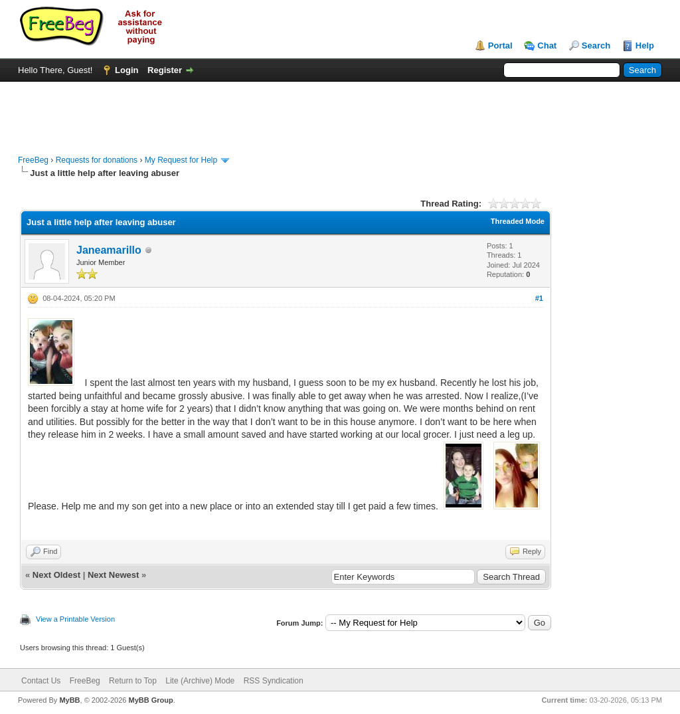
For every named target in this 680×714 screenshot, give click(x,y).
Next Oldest (56, 575)
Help (645, 45)
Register (164, 70)
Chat (546, 45)
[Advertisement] (340, 111)
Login (126, 70)
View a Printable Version (75, 619)
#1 (539, 298)
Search (596, 45)
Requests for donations (96, 160)
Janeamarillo (108, 250)
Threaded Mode (518, 221)
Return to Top (133, 680)
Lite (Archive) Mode (199, 680)
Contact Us (40, 680)
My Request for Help (181, 160)
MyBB (69, 700)
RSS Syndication (273, 680)
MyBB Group (150, 700)
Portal (500, 45)
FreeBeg (33, 160)
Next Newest (113, 575)
